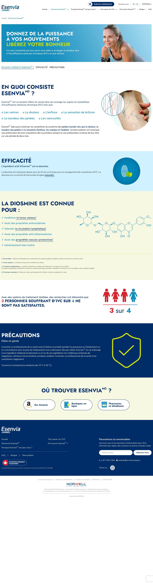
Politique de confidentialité (64, 480)
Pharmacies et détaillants (116, 405)
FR (137, 4)
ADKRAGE (81, 496)
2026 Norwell (107, 480)
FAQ (150, 9)
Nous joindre (27, 455)
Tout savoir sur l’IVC (107, 9)
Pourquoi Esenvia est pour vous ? (83, 9)
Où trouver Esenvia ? (127, 9)
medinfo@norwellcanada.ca (129, 460)
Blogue (142, 9)
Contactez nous (123, 4)
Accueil (44, 9)
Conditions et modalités (82, 480)
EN (134, 4)
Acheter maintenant (103, 4)
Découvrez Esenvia (58, 9)
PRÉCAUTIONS (57, 67)
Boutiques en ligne (79, 405)
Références (96, 480)
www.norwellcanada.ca (45, 480)
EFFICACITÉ (42, 67)
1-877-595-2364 (108, 460)
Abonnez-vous (142, 452)
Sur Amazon (41, 404)
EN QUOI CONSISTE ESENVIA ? (17, 67)
